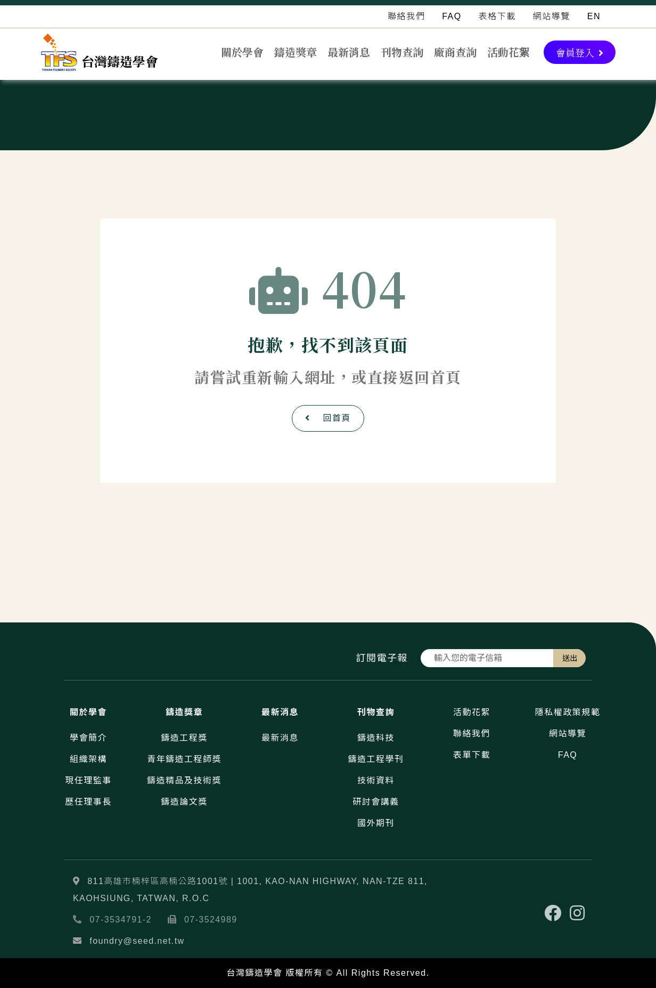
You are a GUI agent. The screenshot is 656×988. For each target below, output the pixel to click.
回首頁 (328, 418)
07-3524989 (210, 919)
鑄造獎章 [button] (295, 52)
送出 (569, 658)
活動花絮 (508, 52)
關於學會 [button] (242, 52)
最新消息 (348, 52)
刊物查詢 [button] (402, 52)
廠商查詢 (455, 52)
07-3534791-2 (120, 919)
